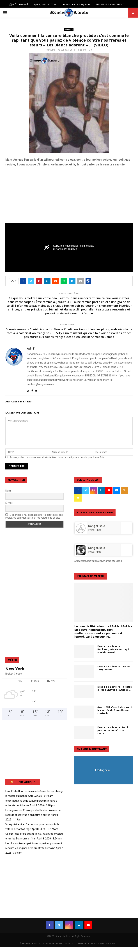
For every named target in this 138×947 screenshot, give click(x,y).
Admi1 (53, 50)
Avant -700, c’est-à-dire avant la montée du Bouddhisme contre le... (114, 710)
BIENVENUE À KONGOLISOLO (110, 4)
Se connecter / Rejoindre (76, 4)
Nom (8, 490)
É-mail (9, 502)
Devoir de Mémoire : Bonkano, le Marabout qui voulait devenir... (113, 649)
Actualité (69, 30)
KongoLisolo (96, 548)
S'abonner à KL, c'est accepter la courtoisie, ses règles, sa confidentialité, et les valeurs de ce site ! (34, 516)
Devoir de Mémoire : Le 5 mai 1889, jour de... (114, 668)
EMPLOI (69, 943)
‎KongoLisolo (96, 526)
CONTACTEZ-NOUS (52, 943)
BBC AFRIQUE (27, 782)
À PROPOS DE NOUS (30, 943)
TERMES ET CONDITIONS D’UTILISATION (95, 943)
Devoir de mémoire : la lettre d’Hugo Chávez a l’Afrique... (114, 688)
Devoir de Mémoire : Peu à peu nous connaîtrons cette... (112, 730)
